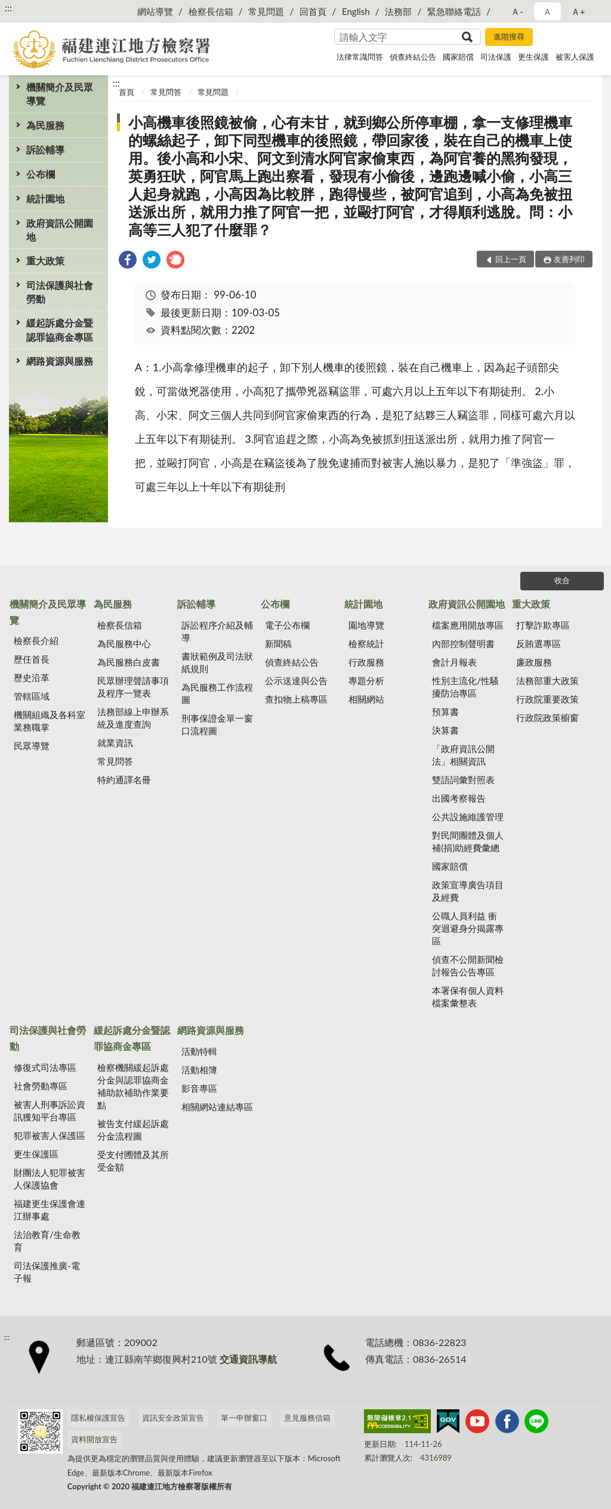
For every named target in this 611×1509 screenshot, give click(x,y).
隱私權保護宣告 (98, 1417)
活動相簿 (199, 1069)
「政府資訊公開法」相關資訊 (463, 754)
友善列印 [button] (569, 259)
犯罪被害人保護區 (49, 1135)
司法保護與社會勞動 (59, 291)
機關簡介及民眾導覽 (59, 93)
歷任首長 (32, 659)
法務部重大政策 (547, 680)
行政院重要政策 (547, 699)
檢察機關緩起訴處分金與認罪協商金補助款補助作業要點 (133, 1086)
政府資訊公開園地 (59, 229)
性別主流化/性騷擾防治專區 (465, 686)
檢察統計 (366, 643)
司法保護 (495, 56)
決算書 (445, 730)
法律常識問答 (360, 56)
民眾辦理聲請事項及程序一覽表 (133, 686)
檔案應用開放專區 (468, 625)
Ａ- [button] (517, 11)
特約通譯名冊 (124, 779)
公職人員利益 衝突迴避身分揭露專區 (468, 928)
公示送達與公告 (296, 680)
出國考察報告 (459, 798)
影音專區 (199, 1088)
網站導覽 (155, 11)
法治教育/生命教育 (47, 1240)
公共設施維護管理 (468, 816)
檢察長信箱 (211, 11)
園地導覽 (366, 625)
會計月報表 (454, 662)
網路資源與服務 (59, 361)
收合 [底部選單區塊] (562, 580)
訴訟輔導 (45, 149)
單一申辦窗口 (244, 1417)
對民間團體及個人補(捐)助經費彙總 (468, 841)
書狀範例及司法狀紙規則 (217, 662)
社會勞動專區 (40, 1085)
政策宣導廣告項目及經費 (468, 891)
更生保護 (533, 56)
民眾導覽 (32, 745)
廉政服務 (534, 662)
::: (8, 7)
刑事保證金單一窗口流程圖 (217, 724)
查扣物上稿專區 (296, 699)
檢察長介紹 (36, 640)
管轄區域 (32, 696)
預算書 (445, 711)
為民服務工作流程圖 (217, 693)
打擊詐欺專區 (543, 625)
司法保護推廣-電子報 (47, 1271)
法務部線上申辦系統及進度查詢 (133, 717)
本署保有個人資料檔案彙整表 (468, 996)
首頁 (126, 92)
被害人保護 (575, 56)
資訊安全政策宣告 (173, 1417)
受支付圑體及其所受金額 (133, 1160)
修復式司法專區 (45, 1067)
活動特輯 (199, 1051)
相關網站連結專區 (217, 1106)
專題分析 (366, 680)
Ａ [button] (547, 11)
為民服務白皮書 (128, 662)
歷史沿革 (32, 677)
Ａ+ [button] (578, 11)
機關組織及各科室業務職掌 (49, 720)
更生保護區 (36, 1153)
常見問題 (266, 11)
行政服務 (366, 662)
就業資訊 (115, 742)
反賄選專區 (538, 643)
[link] (128, 261)
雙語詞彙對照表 (463, 779)
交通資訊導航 (248, 1359)
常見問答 (165, 92)
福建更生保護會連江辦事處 (49, 1209)
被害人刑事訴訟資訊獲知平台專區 (49, 1110)
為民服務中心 (124, 643)
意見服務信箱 (307, 1417)
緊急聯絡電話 (454, 11)
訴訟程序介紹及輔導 (217, 631)
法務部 (398, 11)
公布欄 (40, 174)
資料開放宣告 (94, 1439)
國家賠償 (458, 56)
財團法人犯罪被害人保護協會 (49, 1178)
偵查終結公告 (413, 56)
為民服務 (45, 125)
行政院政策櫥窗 (547, 717)
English (356, 11)
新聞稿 (278, 643)
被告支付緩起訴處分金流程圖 (133, 1129)
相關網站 (366, 699)
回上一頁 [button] (510, 259)
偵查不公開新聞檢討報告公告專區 (468, 965)
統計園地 (45, 198)
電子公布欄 (287, 625)
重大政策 (45, 260)
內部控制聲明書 (463, 643)
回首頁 (313, 11)
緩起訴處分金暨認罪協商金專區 (59, 329)
